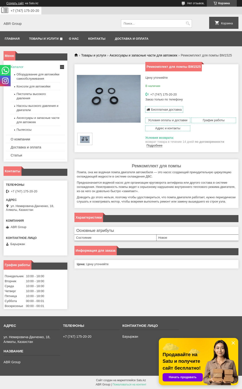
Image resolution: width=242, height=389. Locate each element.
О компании (20, 139)
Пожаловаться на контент (129, 384)
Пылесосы (24, 129)
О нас (74, 38)
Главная (12, 38)
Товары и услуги (44, 38)
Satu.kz (141, 380)
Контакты (96, 38)
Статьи (16, 155)
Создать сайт (15, 3)
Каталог (17, 67)
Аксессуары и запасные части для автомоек (143, 55)
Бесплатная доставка (166, 109)
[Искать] (188, 23)
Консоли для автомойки (33, 86)
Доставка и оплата (131, 38)
